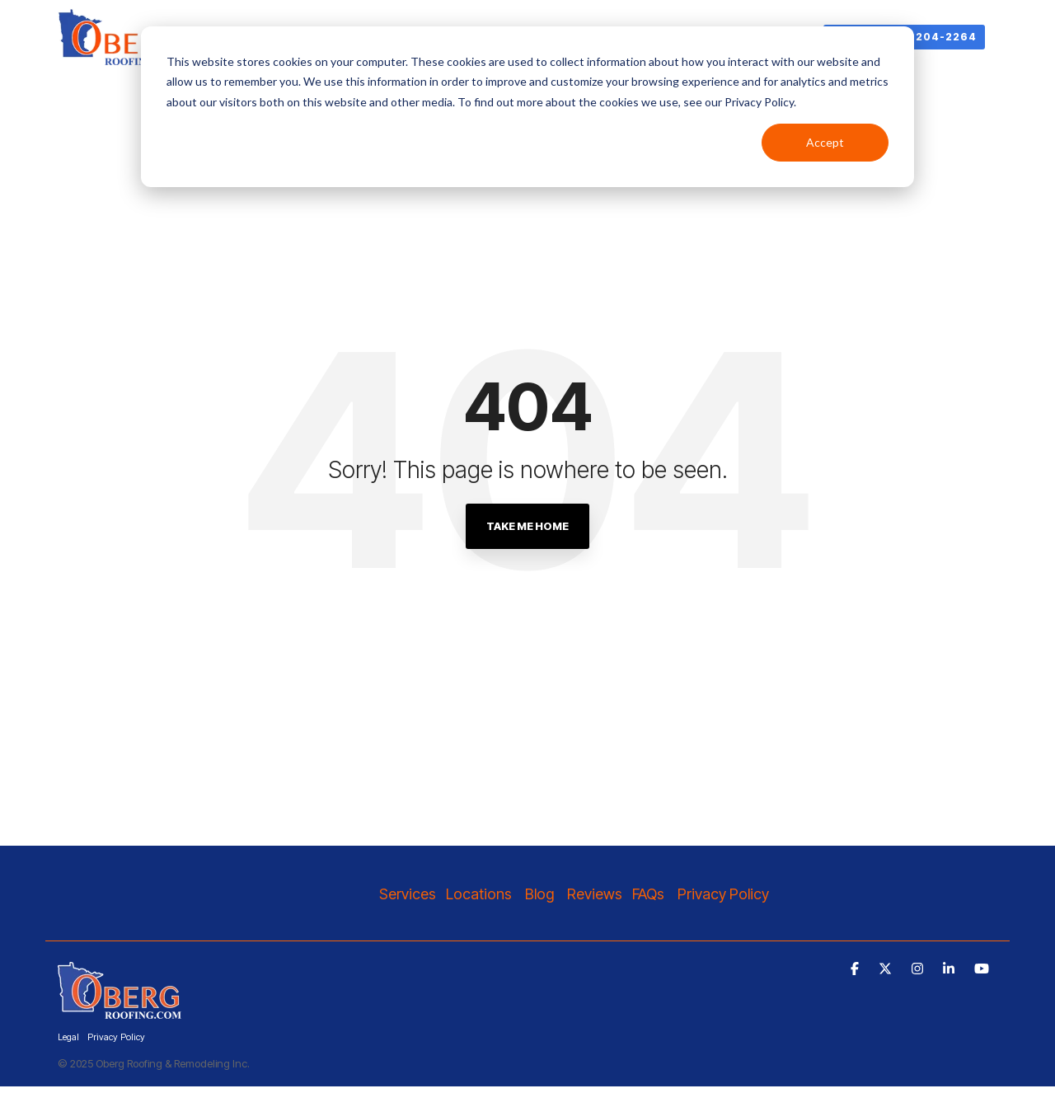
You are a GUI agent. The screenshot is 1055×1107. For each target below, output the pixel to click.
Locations (480, 894)
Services (407, 894)
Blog (539, 894)
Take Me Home (527, 525)
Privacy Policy (725, 894)
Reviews (594, 894)
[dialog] (527, 106)
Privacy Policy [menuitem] (116, 1037)
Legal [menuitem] (68, 1037)
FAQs (648, 894)
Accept (825, 142)
